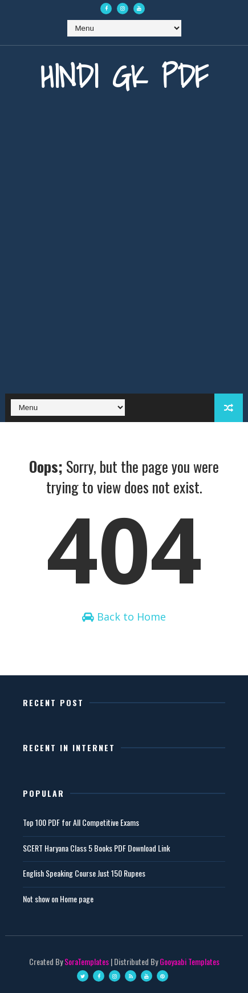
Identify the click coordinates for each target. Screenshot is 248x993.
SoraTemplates (86, 961)
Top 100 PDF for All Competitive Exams (81, 822)
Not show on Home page (58, 899)
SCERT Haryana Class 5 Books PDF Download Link (96, 848)
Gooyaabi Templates (189, 961)
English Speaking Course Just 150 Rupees (84, 873)
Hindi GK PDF (124, 76)
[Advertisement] (124, 252)
